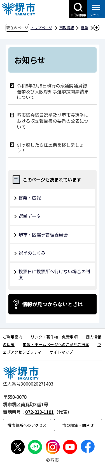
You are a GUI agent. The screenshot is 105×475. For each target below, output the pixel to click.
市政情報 (66, 27)
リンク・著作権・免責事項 (54, 337)
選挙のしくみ (32, 252)
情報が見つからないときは (52, 304)
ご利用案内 (12, 337)
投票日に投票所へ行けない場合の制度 (54, 274)
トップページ (41, 27)
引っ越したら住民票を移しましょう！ (50, 147)
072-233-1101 (39, 412)
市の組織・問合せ (78, 425)
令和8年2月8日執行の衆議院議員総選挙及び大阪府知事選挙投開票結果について (52, 91)
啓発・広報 (29, 197)
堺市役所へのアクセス (27, 425)
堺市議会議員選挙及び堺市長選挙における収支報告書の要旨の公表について (52, 120)
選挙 (84, 27)
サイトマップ (61, 352)
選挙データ (29, 216)
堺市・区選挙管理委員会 (43, 234)
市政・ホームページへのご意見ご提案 (56, 344)
